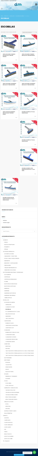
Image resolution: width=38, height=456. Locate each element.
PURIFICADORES (7, 265)
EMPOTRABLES (7, 360)
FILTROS (6, 381)
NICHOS (7, 369)
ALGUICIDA (6, 417)
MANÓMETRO (7, 260)
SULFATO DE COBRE (8, 438)
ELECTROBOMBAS (8, 357)
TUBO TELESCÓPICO (10, 318)
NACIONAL (8, 348)
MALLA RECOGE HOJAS (10, 314)
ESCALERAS (8, 378)
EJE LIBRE (6, 281)
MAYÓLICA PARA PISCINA (9, 244)
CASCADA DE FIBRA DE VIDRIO (12, 394)
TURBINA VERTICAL (8, 297)
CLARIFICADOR (7, 420)
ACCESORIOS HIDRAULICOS (8, 251)
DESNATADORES (9, 367)
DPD (5, 429)
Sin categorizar (6, 441)
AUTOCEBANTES (7, 274)
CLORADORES (7, 330)
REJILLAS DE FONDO (10, 371)
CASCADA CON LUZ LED (10, 390)
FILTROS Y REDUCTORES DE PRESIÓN (11, 258)
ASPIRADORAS (8, 304)
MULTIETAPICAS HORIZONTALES (10, 283)
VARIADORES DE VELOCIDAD (10, 270)
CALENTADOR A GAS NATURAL (12, 325)
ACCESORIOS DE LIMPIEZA (9, 302)
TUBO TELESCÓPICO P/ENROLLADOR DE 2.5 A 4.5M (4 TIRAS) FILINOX (20, 350)
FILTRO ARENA (8, 383)
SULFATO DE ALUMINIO (8, 436)
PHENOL (5, 431)
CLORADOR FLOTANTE (10, 307)
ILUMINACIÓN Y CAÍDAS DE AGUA (11, 387)
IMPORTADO (8, 346)
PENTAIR (5, 220)
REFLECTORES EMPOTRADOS (11, 399)
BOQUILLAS (8, 362)
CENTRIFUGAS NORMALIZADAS (10, 279)
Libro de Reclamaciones (19, 454)
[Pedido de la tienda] (29, 32)
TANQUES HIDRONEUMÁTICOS (10, 267)
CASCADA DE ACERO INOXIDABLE (12, 392)
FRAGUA (6, 242)
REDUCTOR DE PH (7, 434)
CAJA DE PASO (9, 364)
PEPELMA (6, 249)
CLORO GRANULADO (8, 424)
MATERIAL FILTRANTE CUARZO (10, 411)
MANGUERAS (8, 316)
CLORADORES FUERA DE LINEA (12, 339)
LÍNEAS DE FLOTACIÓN (8, 401)
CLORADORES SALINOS (10, 341)
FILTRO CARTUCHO (9, 385)
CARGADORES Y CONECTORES (10, 256)
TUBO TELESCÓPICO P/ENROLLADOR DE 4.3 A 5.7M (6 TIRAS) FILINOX (20, 353)
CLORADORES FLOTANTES (11, 337)
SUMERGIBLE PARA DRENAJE (9, 295)
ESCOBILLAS (8, 309)
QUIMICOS (5, 415)
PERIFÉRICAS (6, 288)
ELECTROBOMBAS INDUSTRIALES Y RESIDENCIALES (13, 272)
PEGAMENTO (7, 247)
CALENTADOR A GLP (10, 327)
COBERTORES (7, 344)
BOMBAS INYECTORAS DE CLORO (12, 332)
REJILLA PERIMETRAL (8, 413)
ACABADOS (5, 240)
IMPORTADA (8, 406)
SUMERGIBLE (6, 290)
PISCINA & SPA (6, 300)
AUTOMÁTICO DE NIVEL (9, 253)
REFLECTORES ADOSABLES (11, 397)
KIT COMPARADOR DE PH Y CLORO (13, 311)
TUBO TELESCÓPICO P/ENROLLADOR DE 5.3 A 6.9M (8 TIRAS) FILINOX (20, 355)
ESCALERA (6, 374)
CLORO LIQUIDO (7, 427)
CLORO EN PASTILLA (8, 422)
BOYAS (7, 404)
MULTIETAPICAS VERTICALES (10, 286)
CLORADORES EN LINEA (10, 334)
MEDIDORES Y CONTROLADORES (11, 263)
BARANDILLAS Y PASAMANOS (11, 376)
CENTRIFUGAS (7, 277)
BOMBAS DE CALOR (9, 323)
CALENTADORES (7, 320)
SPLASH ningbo (6, 222)
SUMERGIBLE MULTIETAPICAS (10, 293)
